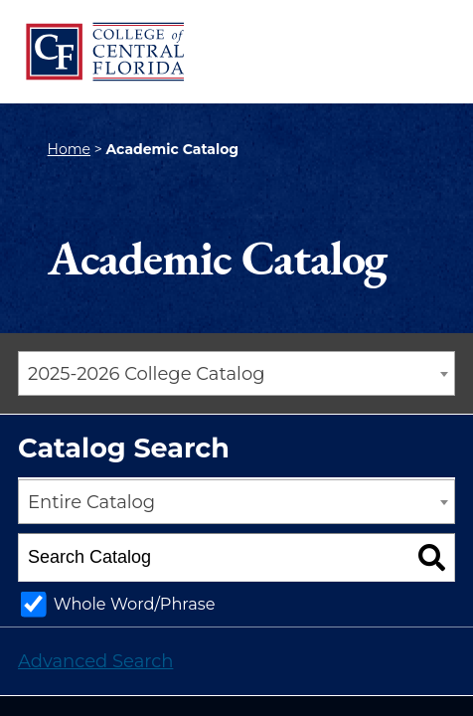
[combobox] (236, 373)
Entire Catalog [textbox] (91, 502)
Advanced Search (95, 661)
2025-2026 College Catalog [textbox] (146, 374)
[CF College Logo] (104, 51)
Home (69, 149)
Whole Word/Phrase (135, 604)
